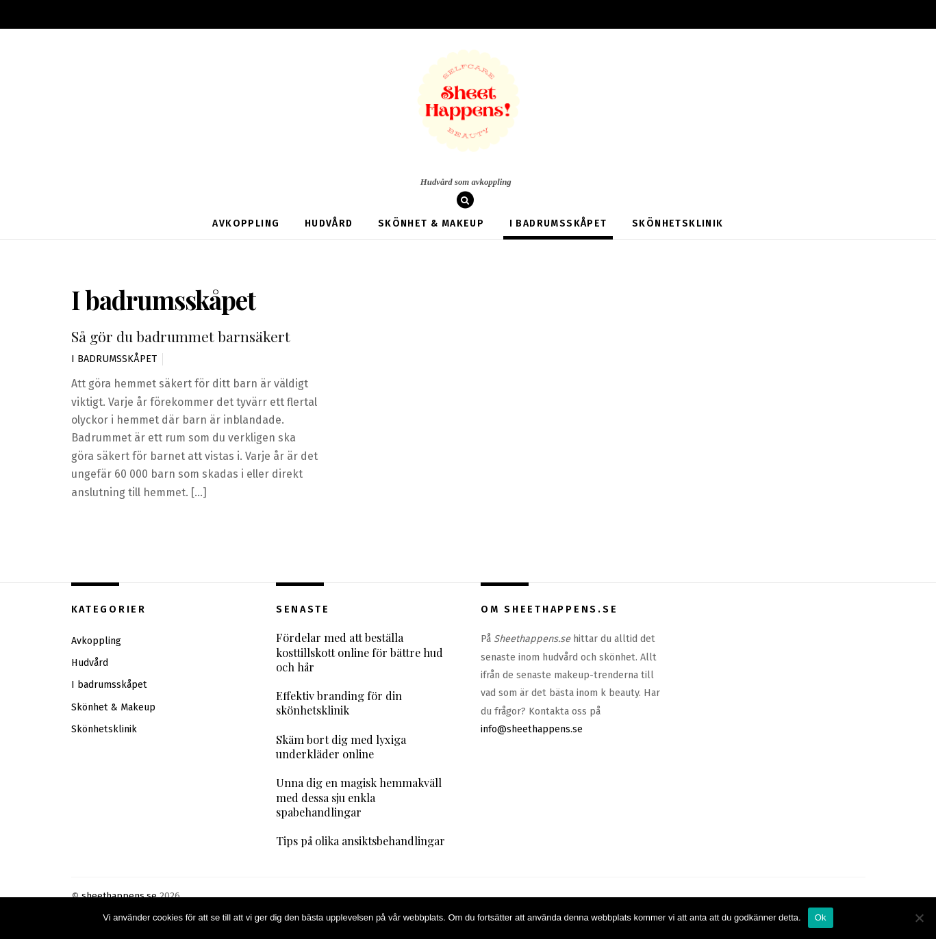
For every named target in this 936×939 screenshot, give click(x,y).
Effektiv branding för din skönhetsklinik (339, 704)
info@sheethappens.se (532, 729)
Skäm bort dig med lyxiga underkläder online (341, 747)
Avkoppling (245, 223)
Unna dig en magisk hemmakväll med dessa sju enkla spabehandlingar (359, 799)
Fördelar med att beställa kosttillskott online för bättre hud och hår (360, 652)
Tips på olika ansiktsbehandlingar (361, 842)
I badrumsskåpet (558, 223)
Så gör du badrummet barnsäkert (178, 336)
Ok (820, 917)
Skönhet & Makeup (431, 223)
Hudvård (329, 223)
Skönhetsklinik (678, 223)
